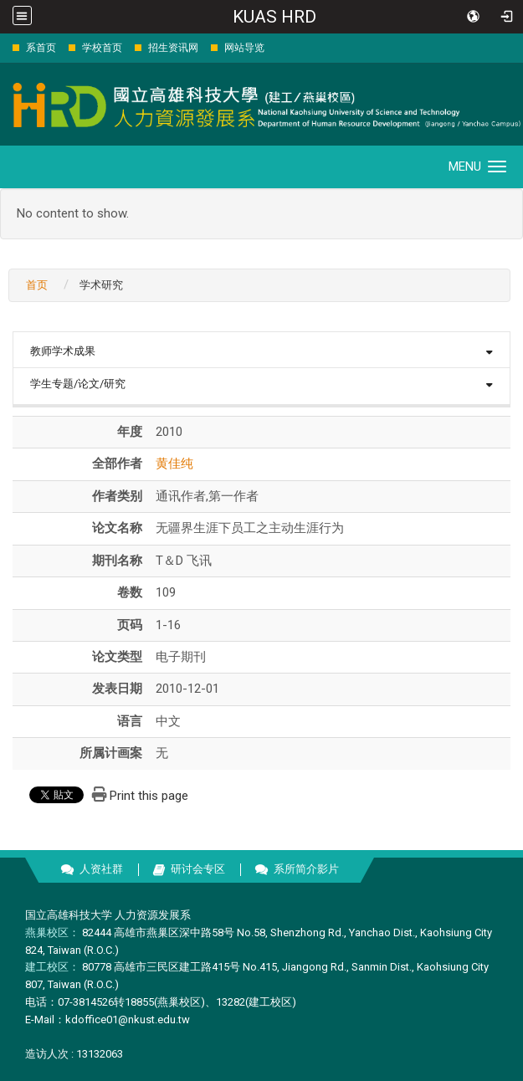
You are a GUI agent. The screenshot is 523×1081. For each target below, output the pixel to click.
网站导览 (244, 48)
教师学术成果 (62, 351)
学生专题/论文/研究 (78, 383)
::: (4, 47)
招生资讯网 (173, 48)
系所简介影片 (306, 868)
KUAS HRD (274, 17)
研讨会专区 (198, 868)
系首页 (41, 48)
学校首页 (102, 48)
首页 (37, 285)
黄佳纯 (174, 463)
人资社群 (101, 868)
